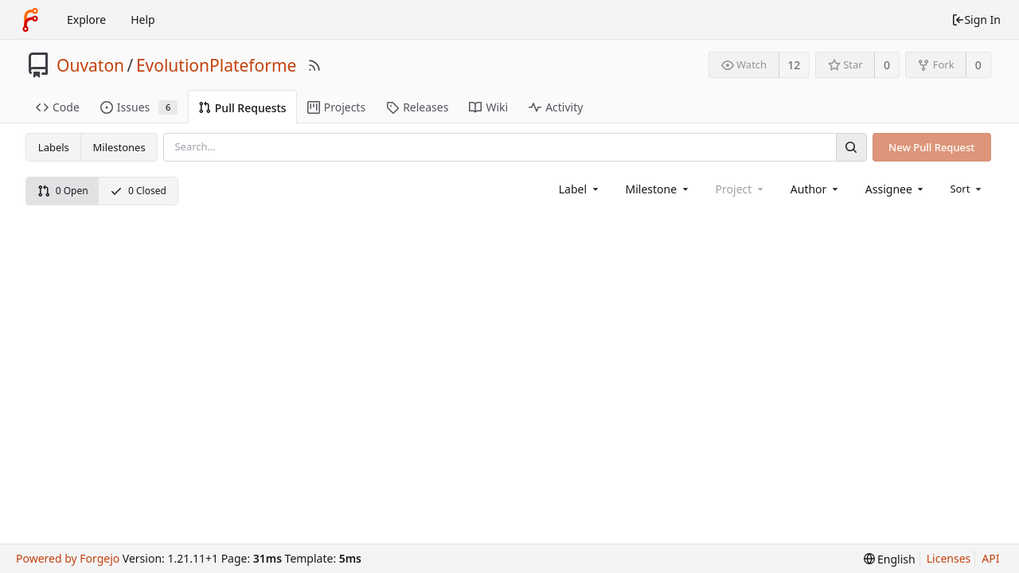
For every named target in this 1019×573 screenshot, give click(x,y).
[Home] (30, 20)
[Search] (851, 147)
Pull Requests (242, 107)
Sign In (976, 19)
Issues (139, 107)
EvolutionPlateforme (216, 65)
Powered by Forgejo (67, 558)
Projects (336, 107)
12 (793, 64)
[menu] (967, 188)
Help (143, 19)
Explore (86, 19)
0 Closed (138, 190)
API (990, 558)
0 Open (62, 190)
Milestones (119, 147)
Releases (417, 107)
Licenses (949, 558)
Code (58, 107)
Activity (556, 107)
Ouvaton (90, 65)
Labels (53, 147)
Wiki (488, 107)
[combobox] (580, 189)
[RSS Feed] (314, 65)
